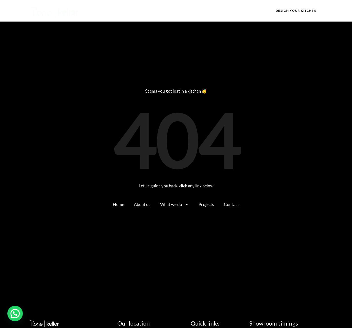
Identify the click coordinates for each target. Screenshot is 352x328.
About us (174, 10)
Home (152, 10)
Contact (253, 10)
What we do (202, 10)
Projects (229, 10)
